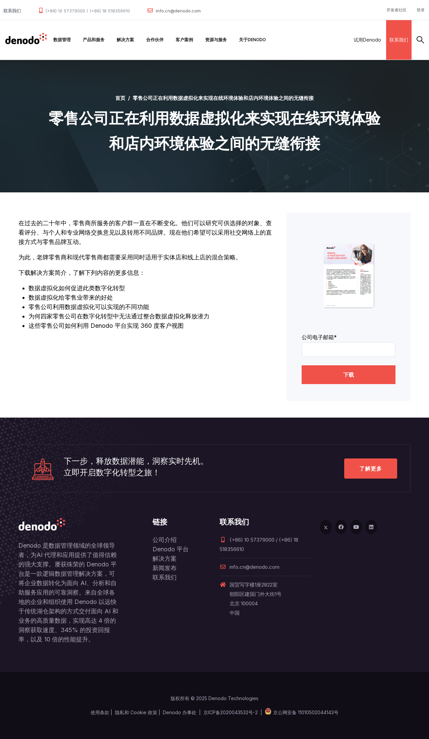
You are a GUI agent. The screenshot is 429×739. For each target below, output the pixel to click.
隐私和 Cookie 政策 (136, 712)
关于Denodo (252, 39)
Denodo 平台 (170, 549)
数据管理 (62, 39)
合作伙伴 (155, 39)
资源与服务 (216, 39)
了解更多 (370, 468)
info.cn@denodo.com (178, 10)
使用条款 (99, 712)
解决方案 (125, 39)
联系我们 (398, 40)
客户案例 (184, 39)
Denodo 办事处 (179, 712)
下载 (348, 374)
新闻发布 (164, 567)
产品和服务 (94, 39)
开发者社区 (396, 9)
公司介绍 (164, 539)
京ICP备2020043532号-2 (230, 712)
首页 (120, 98)
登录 (421, 9)
